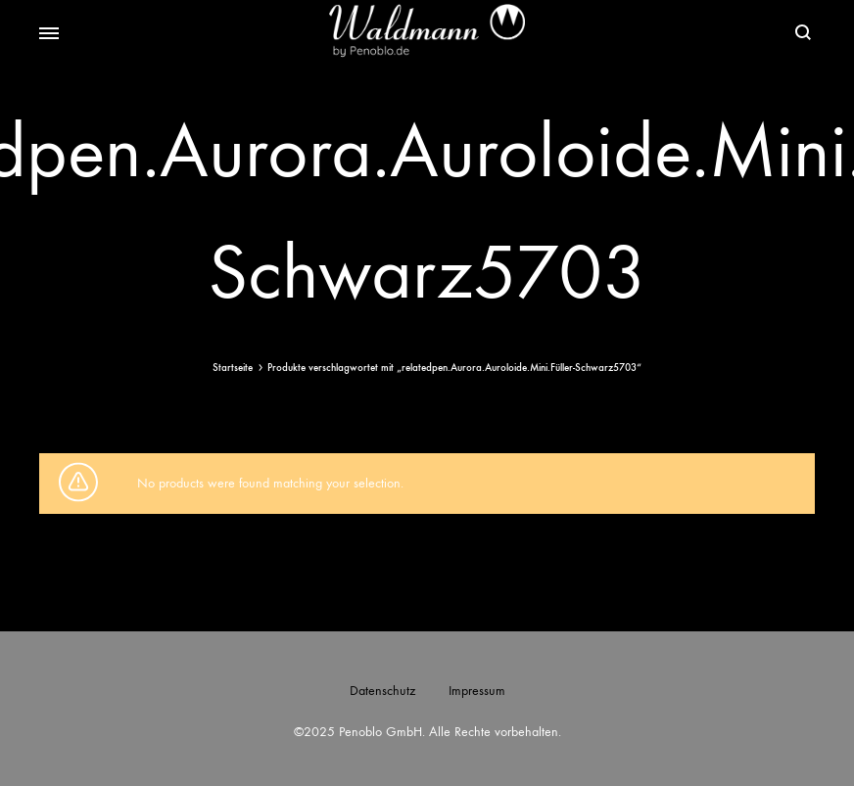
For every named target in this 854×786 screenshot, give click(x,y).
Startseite (233, 367)
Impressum (477, 690)
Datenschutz (382, 690)
